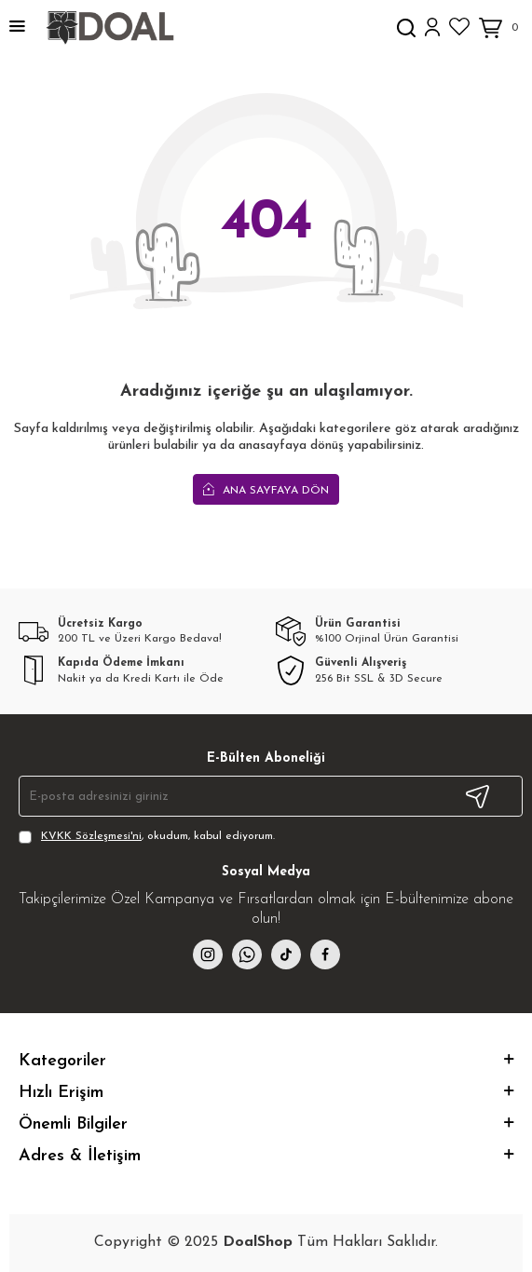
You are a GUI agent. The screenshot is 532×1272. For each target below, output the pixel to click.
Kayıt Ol (477, 796)
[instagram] (208, 954)
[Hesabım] (432, 27)
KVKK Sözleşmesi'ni (91, 836)
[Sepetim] (501, 28)
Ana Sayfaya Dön (266, 490)
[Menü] (17, 28)
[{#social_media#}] (286, 954)
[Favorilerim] (459, 26)
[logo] (109, 28)
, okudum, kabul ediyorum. (147, 837)
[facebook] (325, 954)
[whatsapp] (247, 954)
